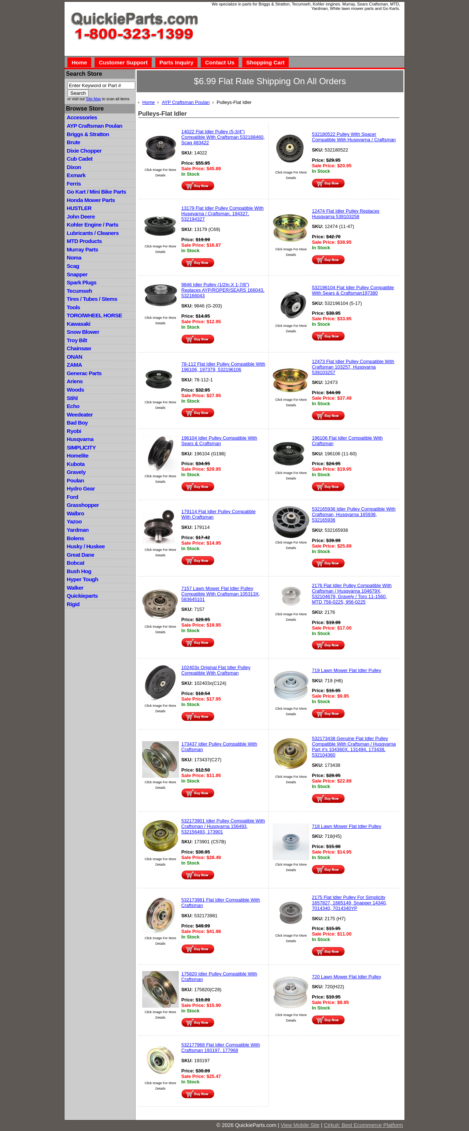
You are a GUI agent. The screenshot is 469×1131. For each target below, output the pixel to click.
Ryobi (74, 431)
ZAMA (74, 365)
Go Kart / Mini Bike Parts (96, 191)
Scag (73, 266)
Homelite (77, 455)
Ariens (75, 381)
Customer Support (123, 62)
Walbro (75, 513)
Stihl (72, 398)
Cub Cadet (79, 159)
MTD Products (84, 241)
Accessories (82, 117)
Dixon (74, 167)
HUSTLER (79, 208)
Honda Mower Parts (91, 200)
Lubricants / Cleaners (93, 233)
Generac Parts (84, 373)
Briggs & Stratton (88, 134)
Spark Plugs (81, 282)
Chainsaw (79, 348)
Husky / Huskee (86, 546)
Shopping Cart (265, 62)
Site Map (93, 99)
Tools (73, 307)
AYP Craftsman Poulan (94, 126)
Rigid (73, 604)
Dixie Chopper (84, 151)
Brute (73, 142)
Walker (75, 588)
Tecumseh (79, 291)
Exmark (76, 175)
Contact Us (219, 62)
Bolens (75, 538)
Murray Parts (82, 249)
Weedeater (80, 414)
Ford (72, 497)
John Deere (81, 216)
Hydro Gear (81, 488)
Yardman (78, 530)
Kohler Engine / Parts (92, 224)
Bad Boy (77, 422)
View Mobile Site (300, 1125)
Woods (75, 390)
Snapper (77, 274)
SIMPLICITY (81, 447)
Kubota (76, 464)
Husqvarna (80, 439)
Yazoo (74, 521)
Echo (73, 406)
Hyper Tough (82, 579)
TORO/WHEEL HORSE (94, 315)
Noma (74, 257)
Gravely (76, 472)
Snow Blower (83, 332)
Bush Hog (79, 571)
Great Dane (80, 555)
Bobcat (75, 563)
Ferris (74, 183)
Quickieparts (82, 596)
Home (79, 62)
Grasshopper (83, 505)
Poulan (75, 480)
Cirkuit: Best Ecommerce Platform (363, 1125)
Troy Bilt (77, 340)
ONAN (74, 357)
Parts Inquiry (176, 62)
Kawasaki (78, 324)
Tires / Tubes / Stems (92, 299)
